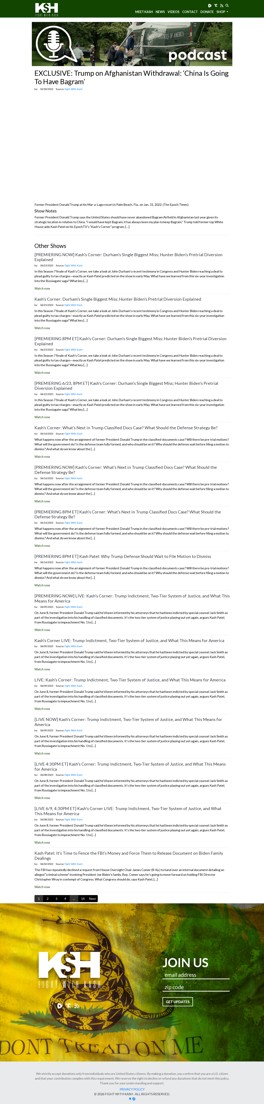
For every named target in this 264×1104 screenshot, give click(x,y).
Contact (190, 12)
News (160, 12)
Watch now (42, 288)
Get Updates (178, 1002)
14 (82, 899)
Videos (173, 12)
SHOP (221, 12)
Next (92, 899)
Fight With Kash (49, 10)
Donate (207, 12)
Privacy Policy (132, 1089)
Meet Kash (144, 12)
